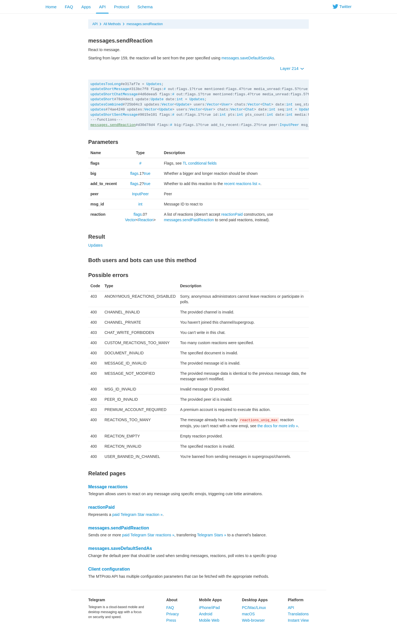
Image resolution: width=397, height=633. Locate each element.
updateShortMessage (109, 89)
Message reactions (108, 486)
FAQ (69, 6)
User (226, 104)
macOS (248, 614)
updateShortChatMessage (114, 94)
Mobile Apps (210, 600)
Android (205, 614)
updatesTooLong (105, 84)
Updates (154, 84)
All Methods (112, 24)
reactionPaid (232, 214)
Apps (86, 6)
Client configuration (109, 569)
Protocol (121, 6)
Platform (296, 600)
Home (51, 6)
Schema (144, 6)
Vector (167, 104)
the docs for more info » (277, 426)
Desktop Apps (255, 600)
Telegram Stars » (211, 535)
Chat (266, 104)
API (102, 6)
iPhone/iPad (209, 607)
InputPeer (289, 125)
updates (98, 109)
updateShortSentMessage (114, 115)
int (179, 99)
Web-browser (253, 620)
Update (157, 99)
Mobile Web (209, 620)
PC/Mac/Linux (254, 607)
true (147, 173)
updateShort (102, 99)
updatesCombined (106, 104)
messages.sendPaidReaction (189, 220)
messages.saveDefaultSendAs (247, 58)
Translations (298, 614)
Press (171, 620)
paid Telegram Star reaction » (137, 514)
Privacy (172, 614)
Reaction (145, 220)
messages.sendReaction (145, 24)
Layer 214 (292, 68)
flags (134, 173)
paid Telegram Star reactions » (148, 535)
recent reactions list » (242, 183)
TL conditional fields (200, 163)
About (171, 600)
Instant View (298, 620)
